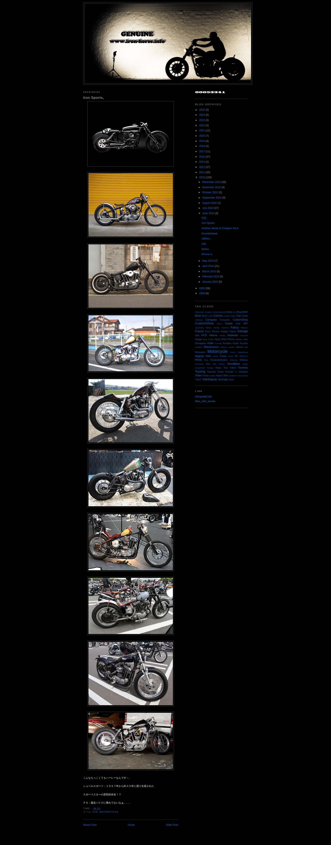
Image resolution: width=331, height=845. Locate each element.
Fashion (225, 328)
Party (230, 356)
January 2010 (210, 281)
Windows (232, 375)
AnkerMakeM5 (219, 312)
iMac (205, 339)
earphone (199, 328)
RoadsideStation (219, 360)
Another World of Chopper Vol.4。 (221, 228)
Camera (217, 315)
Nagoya (199, 356)
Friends (199, 331)
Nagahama (243, 352)
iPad (223, 339)
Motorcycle (108, 812)
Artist (229, 312)
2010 (202, 177)
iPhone (231, 339)
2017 (202, 151)
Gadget (224, 331)
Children (199, 320)
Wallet (213, 375)
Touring (200, 371)
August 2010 (209, 202)
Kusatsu (227, 343)
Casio (245, 315)
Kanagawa (200, 343)
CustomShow (204, 323)
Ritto (206, 360)
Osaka (223, 356)
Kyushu (244, 343)
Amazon (208, 312)
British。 (206, 249)
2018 (202, 146)
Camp (226, 316)
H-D (95, 812)
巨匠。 (205, 217)
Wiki (225, 375)
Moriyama (200, 352)
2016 (202, 156)
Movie (233, 352)
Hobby (222, 335)
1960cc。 (207, 238)
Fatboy (235, 327)
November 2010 (211, 187)
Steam (222, 364)
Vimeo (205, 375)
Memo (239, 347)
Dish (238, 323)
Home (131, 824)
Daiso (219, 323)
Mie (246, 347)
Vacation (243, 371)
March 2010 (209, 271)
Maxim (232, 347)
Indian (211, 339)
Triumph (229, 371)
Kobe (211, 343)
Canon (233, 316)
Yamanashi (242, 375)
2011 (202, 172)
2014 (202, 161)
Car (239, 315)
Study (245, 364)
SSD (214, 364)
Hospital (244, 335)
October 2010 (210, 192)
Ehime (209, 328)
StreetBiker (233, 363)
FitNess (244, 328)
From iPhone (212, 331)
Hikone (213, 335)
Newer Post (90, 824)
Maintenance (211, 347)
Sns (208, 364)
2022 (202, 125)
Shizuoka (199, 364)
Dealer (229, 323)
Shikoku (243, 360)
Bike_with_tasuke (205, 401)
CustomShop (240, 319)
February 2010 (210, 276)
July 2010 (207, 208)
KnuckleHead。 (211, 233)
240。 (205, 243)
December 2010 (211, 182)
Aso (234, 312)
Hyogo (198, 339)
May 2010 (208, 260)
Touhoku (243, 367)
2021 (202, 130)
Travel (220, 371)
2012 (202, 167)
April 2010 (208, 266)
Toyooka (211, 371)
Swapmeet (200, 368)
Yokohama (209, 379)
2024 (202, 114)
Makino (223, 347)
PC (236, 356)
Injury (217, 339)
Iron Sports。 (94, 97)
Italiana (238, 339)
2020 (202, 135)
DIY (245, 323)
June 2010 (208, 213)
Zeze (231, 379)
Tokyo (218, 367)
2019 (202, 141)
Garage (242, 331)
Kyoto (236, 343)
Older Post (172, 824)
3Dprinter (199, 312)
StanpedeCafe (203, 396)
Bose (204, 315)
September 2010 (211, 197)
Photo (198, 359)
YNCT (198, 379)
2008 (202, 293)
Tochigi (210, 368)
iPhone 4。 (208, 254)
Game (233, 331)
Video (198, 375)
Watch (219, 375)
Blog (239, 312)
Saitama (233, 360)
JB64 (245, 339)
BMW (245, 312)
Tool (225, 367)
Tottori (233, 367)
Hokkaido (232, 335)
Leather (198, 347)
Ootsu (215, 356)
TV (236, 372)
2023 (202, 120)
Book (198, 315)
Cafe (210, 316)
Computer (225, 319)
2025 (202, 109)
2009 (202, 288)
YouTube (223, 379)
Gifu (197, 335)
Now (208, 356)
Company (211, 319)
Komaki (218, 343)
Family (216, 328)
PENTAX (244, 356)
